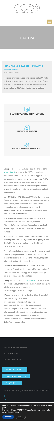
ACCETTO (8, 417)
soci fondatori (31, 280)
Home (23, 38)
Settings (20, 417)
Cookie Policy (13, 412)
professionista (10, 172)
